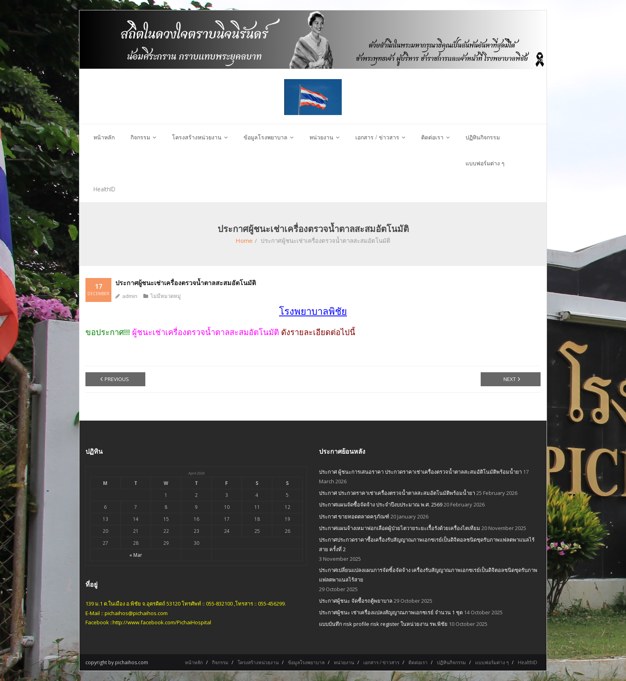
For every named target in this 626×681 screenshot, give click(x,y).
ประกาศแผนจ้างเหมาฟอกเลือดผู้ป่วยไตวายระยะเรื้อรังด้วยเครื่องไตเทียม (399, 528)
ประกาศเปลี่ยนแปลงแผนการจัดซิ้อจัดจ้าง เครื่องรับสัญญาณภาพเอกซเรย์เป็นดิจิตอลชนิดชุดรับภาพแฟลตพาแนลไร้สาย (428, 574)
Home (244, 240)
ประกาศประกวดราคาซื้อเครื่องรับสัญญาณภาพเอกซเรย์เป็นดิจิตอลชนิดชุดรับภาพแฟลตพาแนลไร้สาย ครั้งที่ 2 (427, 544)
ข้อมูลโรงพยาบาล (306, 662)
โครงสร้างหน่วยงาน (258, 662)
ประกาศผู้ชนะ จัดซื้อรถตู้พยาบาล (355, 600)
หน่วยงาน (344, 662)
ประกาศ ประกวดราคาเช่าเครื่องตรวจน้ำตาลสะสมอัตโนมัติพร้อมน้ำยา (397, 492)
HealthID (527, 662)
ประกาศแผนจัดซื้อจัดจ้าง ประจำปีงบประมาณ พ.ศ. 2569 (380, 504)
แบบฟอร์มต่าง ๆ (492, 662)
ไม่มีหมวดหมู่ (166, 296)
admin (129, 296)
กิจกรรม (220, 662)
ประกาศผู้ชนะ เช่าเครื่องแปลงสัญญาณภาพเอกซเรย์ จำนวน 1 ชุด (391, 612)
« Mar (135, 555)
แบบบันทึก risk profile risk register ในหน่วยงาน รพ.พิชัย (383, 623)
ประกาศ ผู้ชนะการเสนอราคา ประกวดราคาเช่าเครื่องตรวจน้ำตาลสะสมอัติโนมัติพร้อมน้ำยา (420, 471)
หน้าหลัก (194, 662)
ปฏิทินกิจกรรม (451, 662)
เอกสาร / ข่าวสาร (381, 662)
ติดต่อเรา (418, 662)
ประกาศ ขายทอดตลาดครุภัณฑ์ (354, 516)
